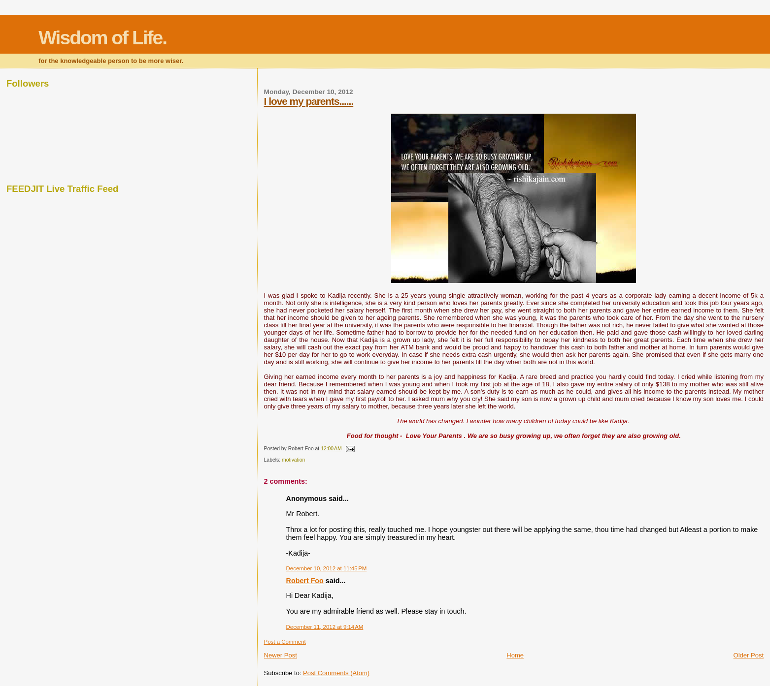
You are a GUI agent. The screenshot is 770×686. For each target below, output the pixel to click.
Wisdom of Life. (102, 37)
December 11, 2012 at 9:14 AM (325, 627)
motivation (293, 460)
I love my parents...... (309, 101)
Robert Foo (305, 581)
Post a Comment (285, 642)
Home (515, 655)
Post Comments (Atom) (336, 673)
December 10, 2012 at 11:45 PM (326, 568)
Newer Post (280, 655)
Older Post (749, 655)
